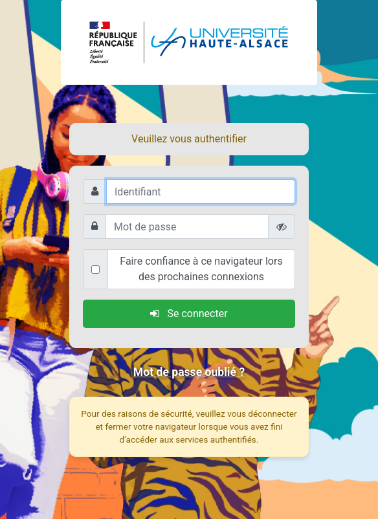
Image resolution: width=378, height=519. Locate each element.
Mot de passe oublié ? (189, 372)
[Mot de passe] (187, 226)
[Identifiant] (200, 191)
